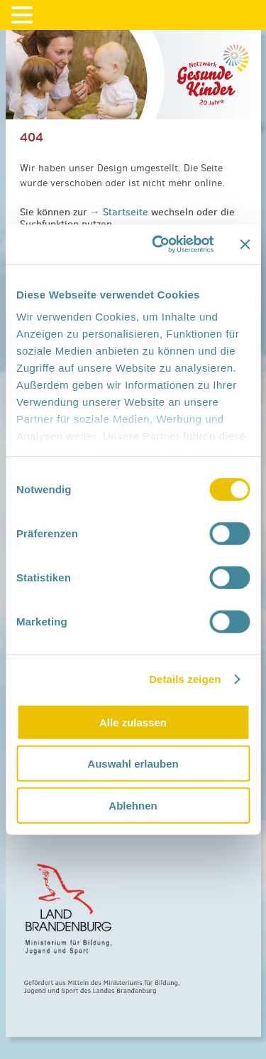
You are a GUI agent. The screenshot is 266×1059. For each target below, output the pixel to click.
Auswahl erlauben (132, 764)
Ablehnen (133, 805)
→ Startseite (120, 212)
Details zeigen (185, 679)
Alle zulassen (133, 722)
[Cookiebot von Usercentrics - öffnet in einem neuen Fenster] (159, 244)
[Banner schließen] (245, 244)
